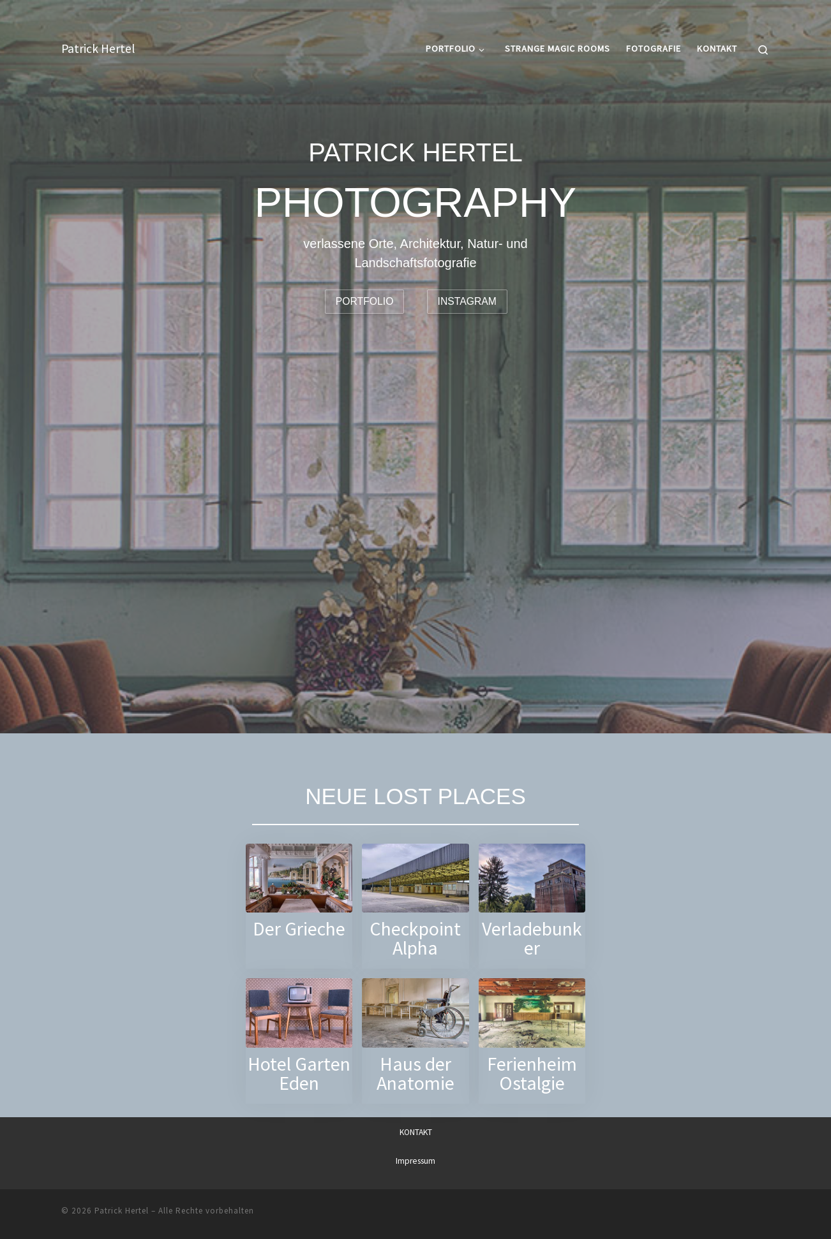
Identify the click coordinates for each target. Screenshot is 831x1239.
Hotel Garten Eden (299, 1074)
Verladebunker (532, 938)
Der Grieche (299, 929)
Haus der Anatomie (415, 1074)
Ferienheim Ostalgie (532, 1074)
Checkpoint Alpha (415, 938)
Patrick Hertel (121, 1210)
